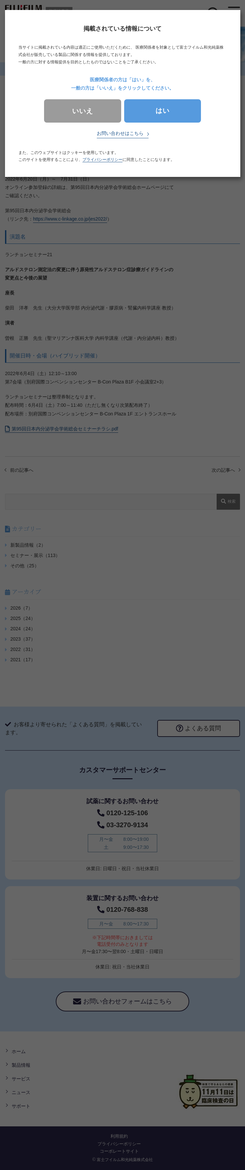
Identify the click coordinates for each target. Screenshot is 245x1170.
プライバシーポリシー (102, 159)
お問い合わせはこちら (120, 133)
